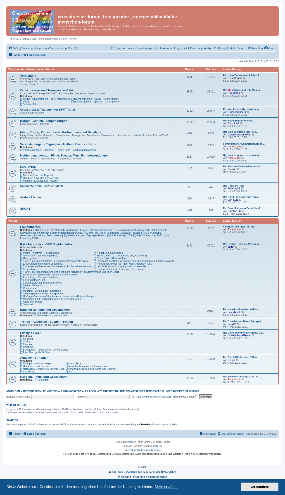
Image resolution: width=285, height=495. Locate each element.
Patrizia (232, 169)
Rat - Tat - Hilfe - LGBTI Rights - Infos (46, 244)
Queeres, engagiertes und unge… (243, 155)
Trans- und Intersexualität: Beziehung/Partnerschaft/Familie (54, 261)
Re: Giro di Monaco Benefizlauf (241, 208)
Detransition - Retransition (110, 258)
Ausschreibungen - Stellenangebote (87, 366)
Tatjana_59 (234, 188)
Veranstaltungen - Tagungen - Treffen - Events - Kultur (58, 144)
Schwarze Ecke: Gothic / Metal (41, 186)
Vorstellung (28, 75)
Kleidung (26, 338)
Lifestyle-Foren (31, 333)
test (69, 371)
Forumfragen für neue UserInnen (39, 277)
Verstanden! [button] (259, 487)
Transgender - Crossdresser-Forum (31, 69)
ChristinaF (233, 123)
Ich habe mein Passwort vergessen (151, 396)
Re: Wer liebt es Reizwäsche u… (242, 109)
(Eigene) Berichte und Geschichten (45, 309)
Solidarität (41, 380)
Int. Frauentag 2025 (119, 235)
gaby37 (232, 324)
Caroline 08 (234, 211)
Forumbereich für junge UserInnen (40, 282)
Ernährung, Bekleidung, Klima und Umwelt (90, 368)
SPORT (25, 208)
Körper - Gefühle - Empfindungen (43, 121)
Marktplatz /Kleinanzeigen (36, 363)
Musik (25, 101)
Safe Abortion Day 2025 (147, 235)
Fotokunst (27, 371)
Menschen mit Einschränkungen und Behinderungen (50, 299)
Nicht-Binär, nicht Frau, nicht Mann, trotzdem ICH (122, 263)
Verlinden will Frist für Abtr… (240, 226)
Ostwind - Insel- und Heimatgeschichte (142, 476)
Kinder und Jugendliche (108, 252)
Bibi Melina (234, 93)
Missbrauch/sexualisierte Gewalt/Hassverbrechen (49, 274)
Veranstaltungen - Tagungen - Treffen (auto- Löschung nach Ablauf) (58, 150)
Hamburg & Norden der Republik (39, 178)
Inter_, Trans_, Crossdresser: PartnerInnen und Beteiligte (60, 132)
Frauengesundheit (100, 230)
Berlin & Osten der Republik (37, 175)
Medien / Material (31, 285)
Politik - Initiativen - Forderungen (39, 252)
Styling (25, 341)
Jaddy (231, 246)
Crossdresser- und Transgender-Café (46, 90)
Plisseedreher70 (237, 112)
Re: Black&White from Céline (240, 357)
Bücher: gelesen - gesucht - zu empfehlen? (96, 101)
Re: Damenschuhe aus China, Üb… (243, 332)
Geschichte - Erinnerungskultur (38, 255)
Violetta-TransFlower (239, 134)
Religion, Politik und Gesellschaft (43, 377)
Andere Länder (30, 197)
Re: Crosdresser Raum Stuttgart (242, 321)
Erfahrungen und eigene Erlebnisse (41, 263)
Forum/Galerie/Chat (32, 280)
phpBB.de (157, 446)
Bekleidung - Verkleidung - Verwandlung (43, 349)
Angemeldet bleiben (185, 396)
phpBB (130, 442)
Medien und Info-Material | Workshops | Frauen (60, 230)
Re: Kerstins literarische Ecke (240, 309)
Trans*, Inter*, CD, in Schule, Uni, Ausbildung (120, 255)
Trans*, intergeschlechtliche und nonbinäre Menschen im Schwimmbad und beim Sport (69, 271)
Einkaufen (27, 344)
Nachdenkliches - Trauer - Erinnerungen (94, 98)
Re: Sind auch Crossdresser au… (242, 166)
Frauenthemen (30, 227)
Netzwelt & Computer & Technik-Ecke (42, 368)
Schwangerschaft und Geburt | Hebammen (139, 230)
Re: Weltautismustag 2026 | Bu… (242, 376)
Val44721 (233, 199)
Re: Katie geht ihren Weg (237, 120)
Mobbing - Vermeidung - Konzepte (40, 290)
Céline (231, 360)
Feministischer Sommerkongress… (244, 143)
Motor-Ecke (73, 363)
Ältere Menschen (31, 301)
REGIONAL (28, 166)
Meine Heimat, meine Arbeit (50, 315)
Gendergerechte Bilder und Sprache (41, 293)
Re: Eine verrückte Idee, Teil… (241, 131)
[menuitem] (270, 48)
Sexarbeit (26, 304)
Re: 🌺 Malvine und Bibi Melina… (242, 90)
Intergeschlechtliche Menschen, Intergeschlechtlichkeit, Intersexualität (134, 261)
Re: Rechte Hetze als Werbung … (242, 244)
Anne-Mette (234, 146)
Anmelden (13, 391)
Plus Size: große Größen (35, 352)
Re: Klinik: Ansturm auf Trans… (241, 197)
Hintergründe (28, 258)
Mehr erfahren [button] (166, 487)
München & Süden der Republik (39, 180)
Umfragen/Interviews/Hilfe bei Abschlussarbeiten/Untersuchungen (57, 296)
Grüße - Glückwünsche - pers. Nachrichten (45, 98)
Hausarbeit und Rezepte (35, 366)
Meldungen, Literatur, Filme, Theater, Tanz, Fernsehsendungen (64, 155)
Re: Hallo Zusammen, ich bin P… (242, 75)
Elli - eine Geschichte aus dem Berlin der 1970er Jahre (142, 472)
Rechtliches (28, 288)
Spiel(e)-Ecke (29, 104)
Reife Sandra (235, 78)
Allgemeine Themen (34, 357)
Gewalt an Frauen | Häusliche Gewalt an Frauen (111, 232)
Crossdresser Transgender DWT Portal (47, 109)
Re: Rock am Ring (233, 185)
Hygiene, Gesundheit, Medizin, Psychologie (119, 269)
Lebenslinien (28, 269)
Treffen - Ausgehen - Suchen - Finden (46, 321)
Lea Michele (234, 312)
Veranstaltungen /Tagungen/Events (85, 235)
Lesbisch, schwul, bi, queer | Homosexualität (120, 266)
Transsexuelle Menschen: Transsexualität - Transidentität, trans (56, 266)
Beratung (26, 347)
